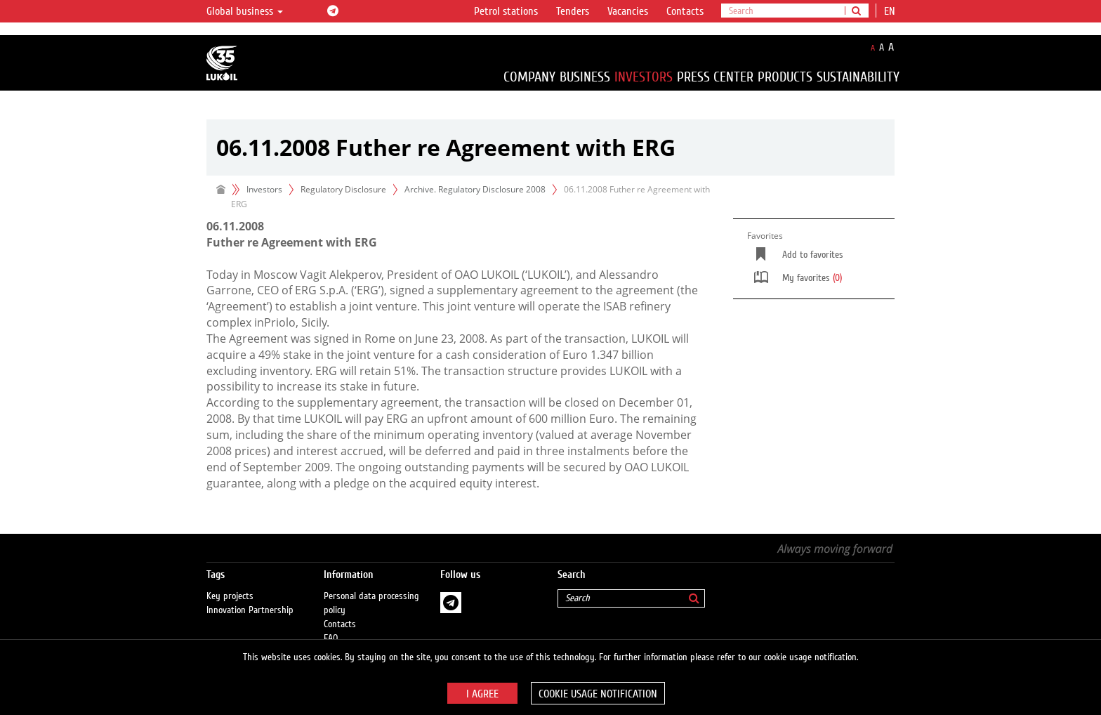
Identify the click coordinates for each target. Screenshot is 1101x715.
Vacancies (627, 11)
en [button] (891, 11)
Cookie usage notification (598, 694)
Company (529, 77)
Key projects (229, 582)
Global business (244, 11)
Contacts (685, 11)
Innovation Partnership (250, 596)
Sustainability (858, 77)
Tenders (572, 11)
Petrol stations (506, 11)
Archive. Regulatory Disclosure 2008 (475, 189)
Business (585, 77)
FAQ (331, 624)
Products (785, 77)
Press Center (715, 77)
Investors (643, 77)
